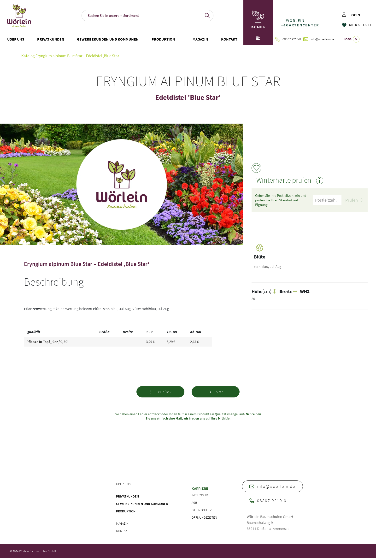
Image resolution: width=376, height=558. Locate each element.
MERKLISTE (357, 24)
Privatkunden (50, 39)
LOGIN (351, 14)
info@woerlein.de (318, 39)
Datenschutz (202, 510)
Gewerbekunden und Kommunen (108, 39)
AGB (194, 502)
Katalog (28, 55)
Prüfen (354, 200)
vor (215, 392)
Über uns (15, 39)
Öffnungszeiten (204, 517)
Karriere (200, 488)
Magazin (200, 39)
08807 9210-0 (288, 39)
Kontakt (229, 39)
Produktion (163, 39)
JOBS (351, 39)
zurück (160, 392)
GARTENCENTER (302, 25)
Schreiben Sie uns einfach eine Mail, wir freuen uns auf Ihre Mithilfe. (203, 416)
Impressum (200, 495)
